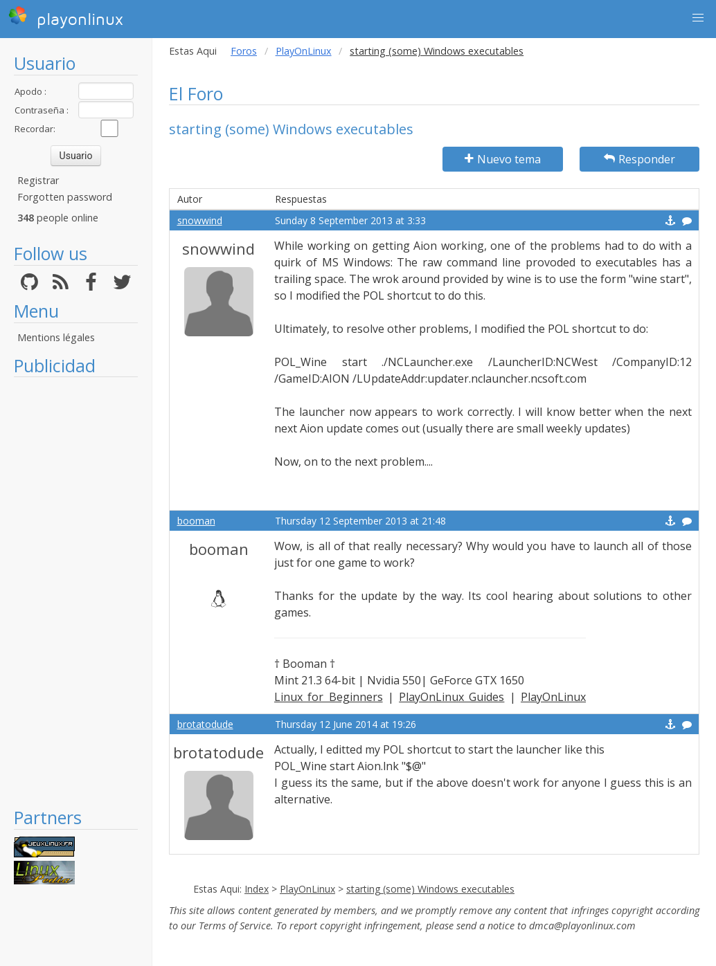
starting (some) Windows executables (430, 888)
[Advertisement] (76, 591)
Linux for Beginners (328, 696)
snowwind (199, 220)
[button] (698, 18)
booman (196, 520)
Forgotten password (64, 196)
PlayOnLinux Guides (451, 696)
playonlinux (65, 17)
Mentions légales (56, 337)
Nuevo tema (503, 159)
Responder (639, 159)
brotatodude (205, 724)
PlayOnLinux (304, 50)
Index (256, 888)
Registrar (38, 180)
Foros (244, 50)
